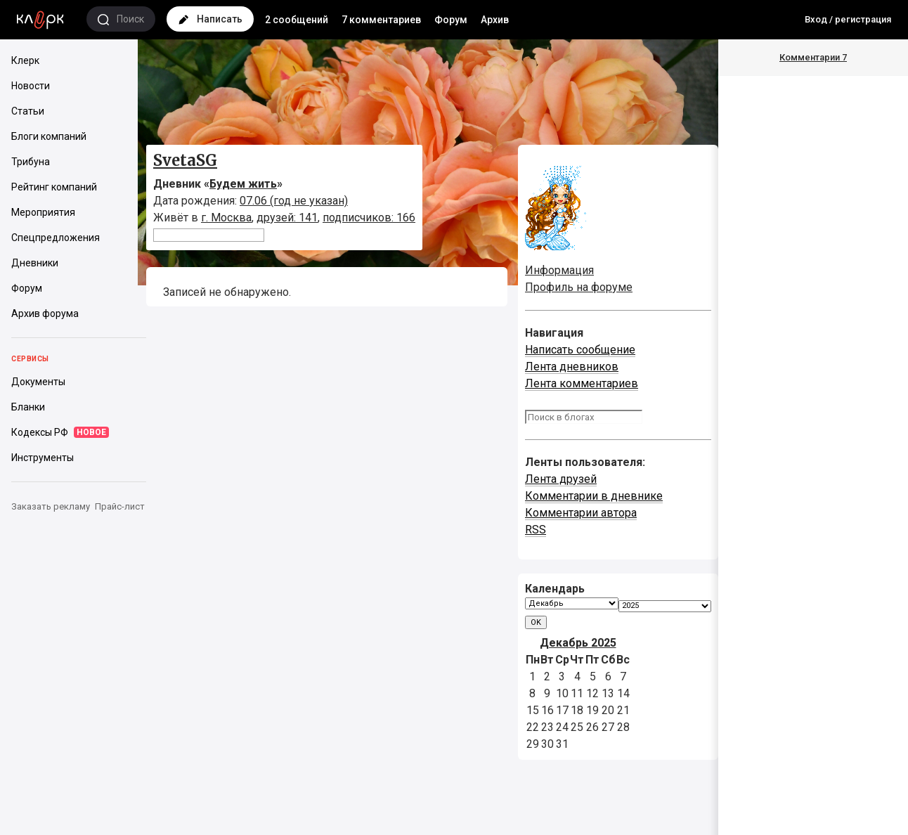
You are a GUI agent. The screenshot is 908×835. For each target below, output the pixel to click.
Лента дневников (571, 366)
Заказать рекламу (50, 506)
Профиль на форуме (579, 287)
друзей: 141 (287, 217)
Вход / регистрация (848, 19)
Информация (559, 270)
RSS (535, 529)
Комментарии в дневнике (594, 496)
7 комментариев (381, 19)
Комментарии (813, 57)
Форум (450, 19)
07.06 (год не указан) (294, 200)
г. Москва (226, 217)
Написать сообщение (580, 349)
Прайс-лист (120, 506)
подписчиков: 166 (369, 217)
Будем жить (243, 183)
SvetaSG (185, 160)
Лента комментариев (581, 383)
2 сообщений (296, 19)
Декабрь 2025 (578, 642)
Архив (495, 19)
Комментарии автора (581, 512)
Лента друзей (561, 479)
